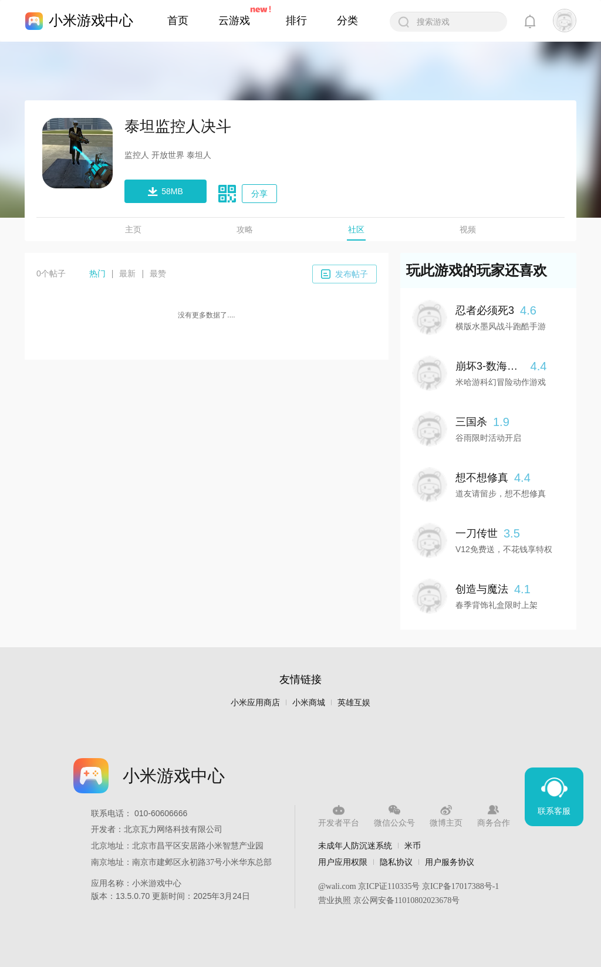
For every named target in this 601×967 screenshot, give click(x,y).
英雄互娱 (353, 702)
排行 (296, 20)
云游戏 (234, 20)
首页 (177, 20)
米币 (412, 845)
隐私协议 (396, 862)
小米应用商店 (255, 702)
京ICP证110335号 (389, 886)
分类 (347, 20)
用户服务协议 (449, 862)
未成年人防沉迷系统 (355, 845)
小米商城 (308, 702)
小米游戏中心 (91, 20)
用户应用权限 (342, 862)
